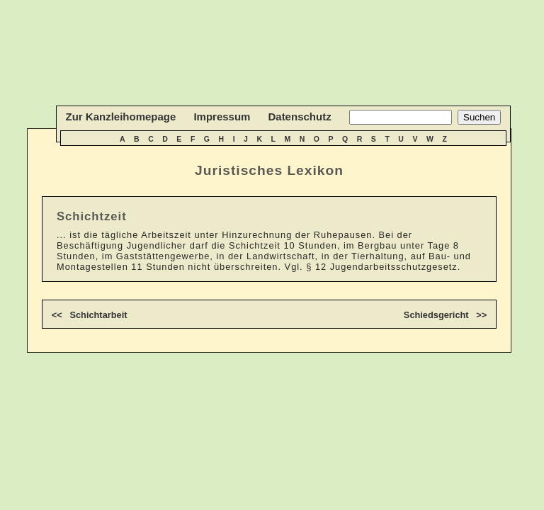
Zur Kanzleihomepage (121, 116)
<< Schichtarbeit (90, 315)
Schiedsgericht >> (445, 315)
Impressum (221, 116)
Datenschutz (299, 116)
